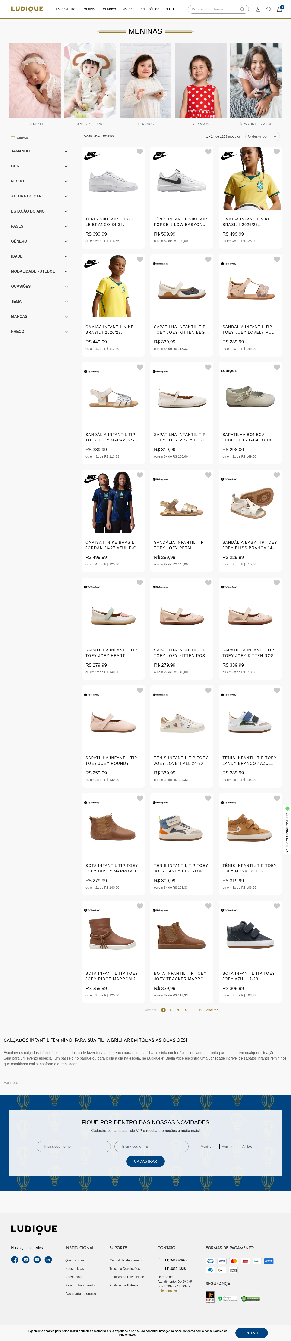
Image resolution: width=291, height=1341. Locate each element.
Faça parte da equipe (80, 1293)
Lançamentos (66, 9)
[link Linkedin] (48, 1260)
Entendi (252, 1333)
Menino (206, 1146)
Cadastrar (145, 1161)
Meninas (90, 9)
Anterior (150, 1010)
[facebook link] (15, 1260)
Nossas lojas (74, 1268)
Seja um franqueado (80, 1285)
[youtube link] (37, 1260)
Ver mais (11, 1083)
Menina (226, 1146)
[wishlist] (268, 9)
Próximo (212, 1010)
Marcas (128, 9)
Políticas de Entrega (123, 1285)
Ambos (247, 1146)
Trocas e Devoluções (124, 1268)
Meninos (109, 9)
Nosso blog (73, 1277)
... (193, 1010)
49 (200, 1010)
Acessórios (150, 9)
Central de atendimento (126, 1260)
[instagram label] (26, 1260)
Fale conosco (167, 1291)
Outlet (171, 9)
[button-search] (242, 9)
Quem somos (75, 1260)
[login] (258, 9)
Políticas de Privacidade (126, 1277)
